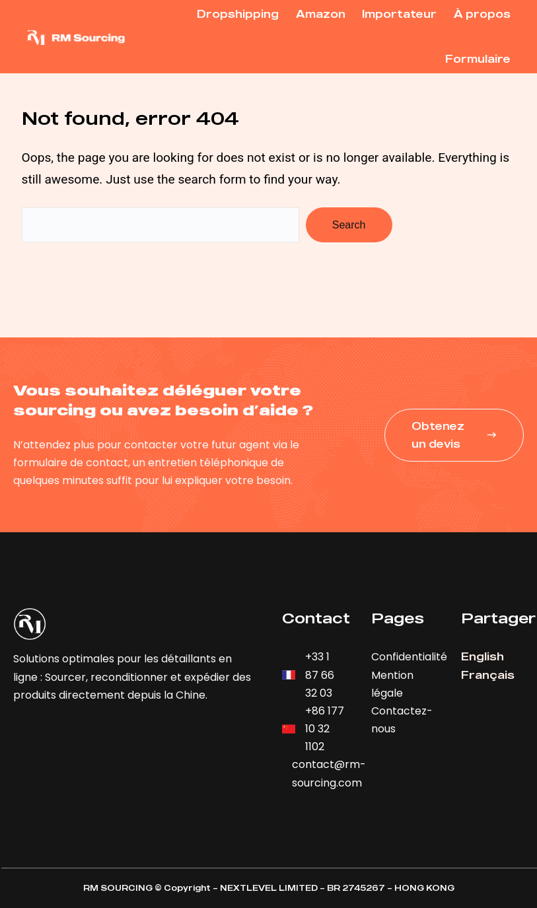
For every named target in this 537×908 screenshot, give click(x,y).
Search (349, 224)
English (482, 656)
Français (488, 674)
